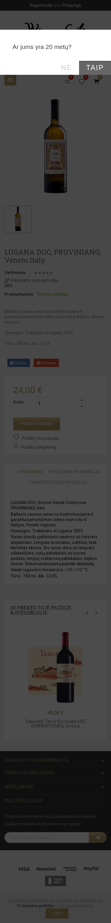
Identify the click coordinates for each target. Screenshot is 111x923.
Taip (95, 68)
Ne (66, 68)
